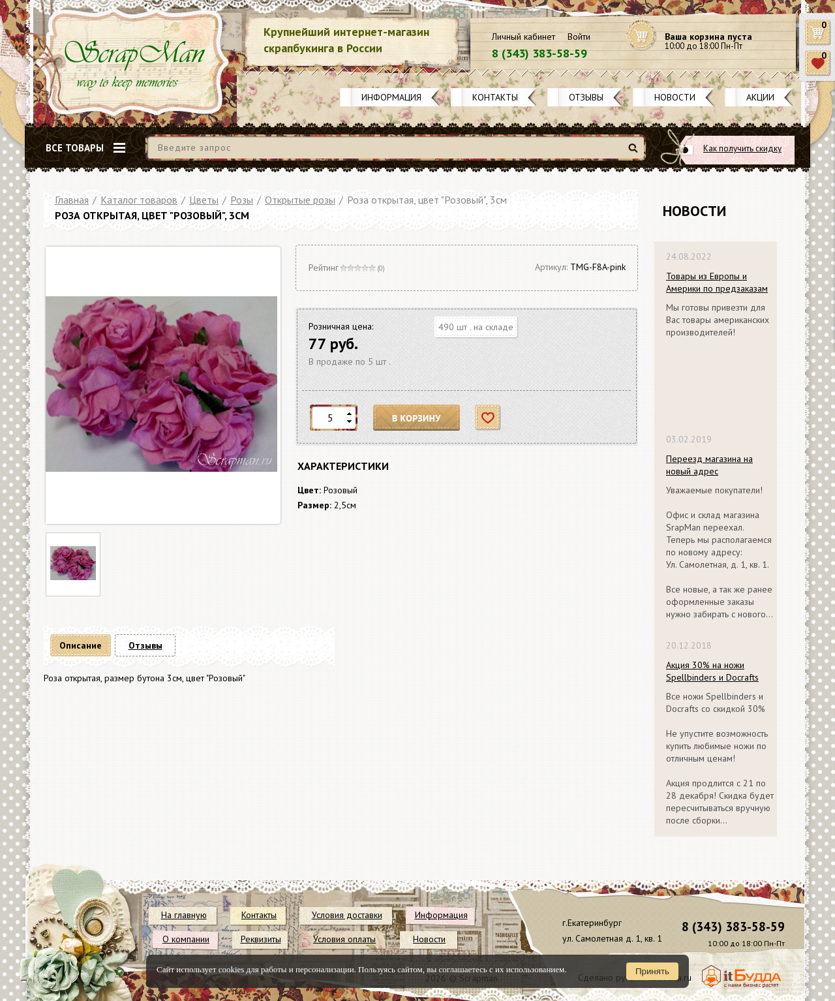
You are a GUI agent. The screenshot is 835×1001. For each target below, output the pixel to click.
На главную (184, 915)
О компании (185, 939)
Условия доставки (347, 915)
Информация (391, 97)
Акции (760, 97)
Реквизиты (261, 939)
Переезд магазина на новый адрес (709, 465)
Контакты (495, 97)
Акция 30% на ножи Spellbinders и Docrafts (712, 671)
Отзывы (586, 97)
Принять (652, 971)
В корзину (417, 418)
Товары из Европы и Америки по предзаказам (717, 282)
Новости (674, 97)
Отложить (488, 418)
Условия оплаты (344, 939)
